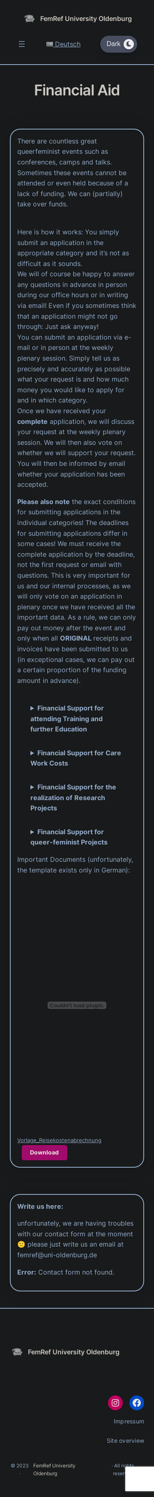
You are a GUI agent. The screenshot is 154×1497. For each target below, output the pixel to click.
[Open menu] (22, 44)
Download (44, 1152)
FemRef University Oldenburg (86, 18)
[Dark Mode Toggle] (118, 44)
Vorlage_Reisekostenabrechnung (59, 1140)
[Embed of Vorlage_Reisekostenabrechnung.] (77, 1005)
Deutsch (63, 44)
